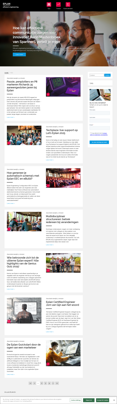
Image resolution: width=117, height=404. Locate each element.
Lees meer (19, 54)
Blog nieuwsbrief (98, 103)
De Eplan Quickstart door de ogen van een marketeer (24, 346)
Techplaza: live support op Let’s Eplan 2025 (62, 132)
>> (57, 383)
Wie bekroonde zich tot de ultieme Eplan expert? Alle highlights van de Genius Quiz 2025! (23, 262)
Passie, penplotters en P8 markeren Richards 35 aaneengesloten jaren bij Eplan (22, 86)
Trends (58, 5)
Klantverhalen (68, 5)
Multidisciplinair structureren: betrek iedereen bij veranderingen (62, 219)
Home (7, 73)
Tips (49, 5)
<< (30, 383)
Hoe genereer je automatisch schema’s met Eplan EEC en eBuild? (23, 175)
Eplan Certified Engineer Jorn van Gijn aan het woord (62, 303)
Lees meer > (11, 117)
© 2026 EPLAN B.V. (10, 392)
